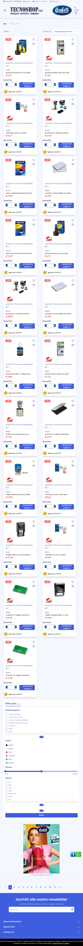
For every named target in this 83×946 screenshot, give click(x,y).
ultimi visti (54, 1)
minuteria (11, 726)
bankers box (12, 794)
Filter (41, 815)
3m (9, 782)
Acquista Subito (27, 84)
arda (9, 788)
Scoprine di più (57, 943)
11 (55, 887)
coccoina (11, 802)
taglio (10, 728)
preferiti (35, 1)
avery (10, 791)
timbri (10, 731)
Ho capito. (66, 943)
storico (44, 1)
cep (9, 799)
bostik (10, 796)
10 (50, 887)
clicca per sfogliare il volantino (41, 850)
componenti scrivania (15, 717)
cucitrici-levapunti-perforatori (18, 720)
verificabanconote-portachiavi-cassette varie (23, 734)
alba (9, 785)
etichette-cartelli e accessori (18, 723)
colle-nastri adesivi (14, 714)
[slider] (5, 771)
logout (26, 1)
